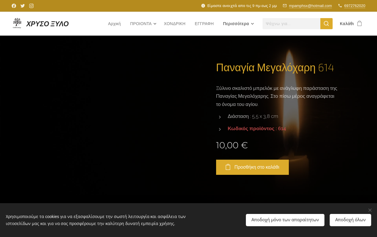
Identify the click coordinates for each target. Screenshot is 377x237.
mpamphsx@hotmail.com (310, 6)
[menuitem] (111, 23)
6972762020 (354, 6)
